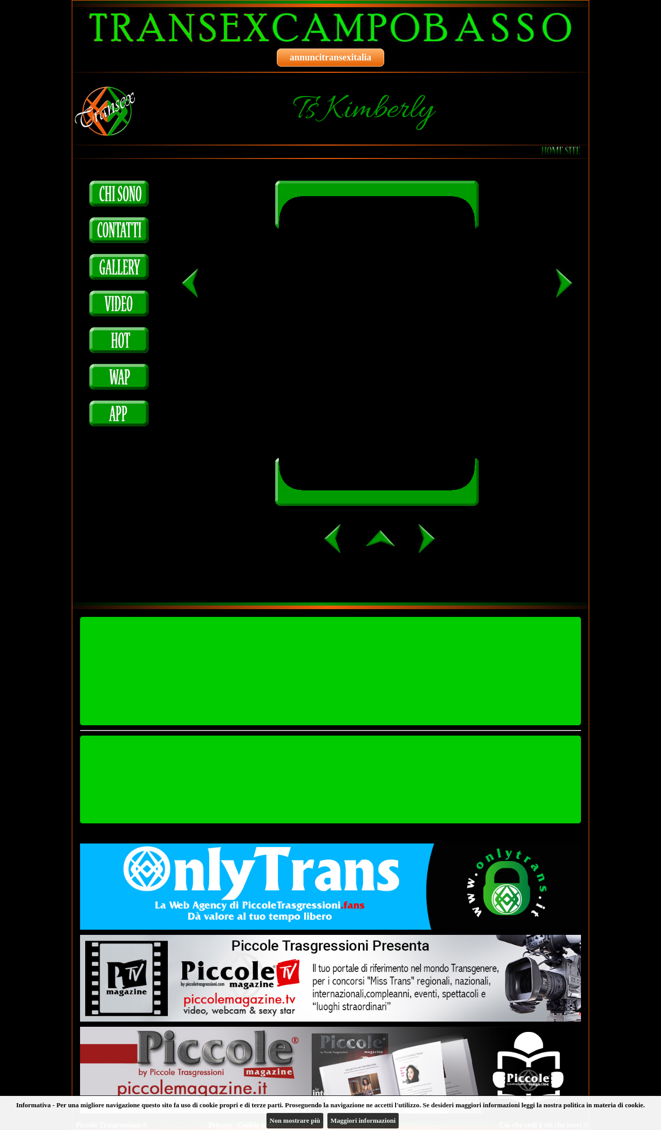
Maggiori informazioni (363, 1120)
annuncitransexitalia (330, 57)
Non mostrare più (295, 1120)
